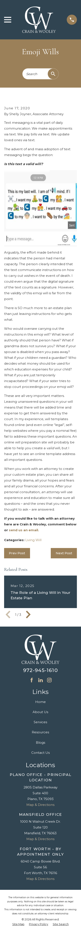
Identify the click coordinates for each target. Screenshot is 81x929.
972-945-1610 (40, 670)
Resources (40, 732)
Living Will (33, 540)
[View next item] (28, 614)
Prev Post (17, 553)
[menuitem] (18, 924)
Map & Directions (40, 805)
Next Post (64, 553)
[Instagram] (49, 680)
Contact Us (40, 753)
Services (40, 722)
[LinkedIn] (40, 680)
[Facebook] (31, 680)
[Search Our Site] (53, 73)
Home (40, 702)
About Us (40, 712)
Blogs (40, 742)
